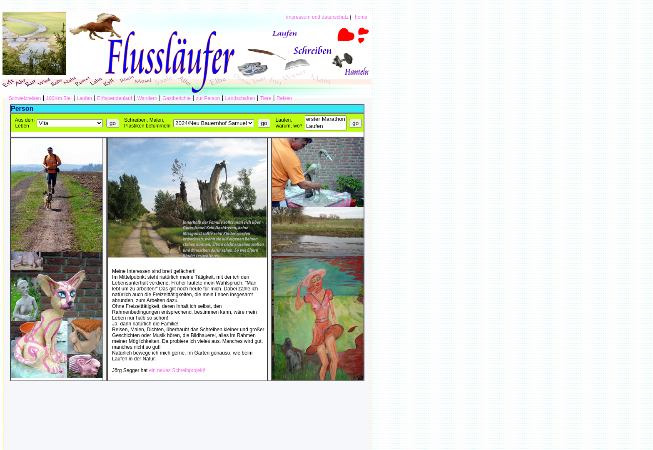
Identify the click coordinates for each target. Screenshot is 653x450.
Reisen (284, 98)
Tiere (266, 98)
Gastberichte (176, 98)
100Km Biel (59, 98)
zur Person (208, 98)
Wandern (147, 98)
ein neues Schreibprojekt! (177, 370)
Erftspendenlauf (114, 98)
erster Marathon (325, 119)
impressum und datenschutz (317, 17)
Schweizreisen (25, 98)
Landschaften (240, 98)
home (361, 17)
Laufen (84, 98)
